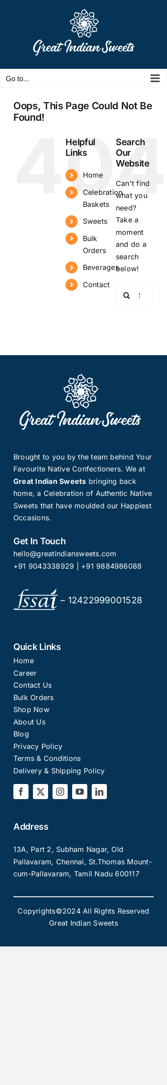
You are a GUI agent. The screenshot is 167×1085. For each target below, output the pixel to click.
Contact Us (32, 685)
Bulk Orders (33, 697)
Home (93, 174)
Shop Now (31, 709)
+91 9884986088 (111, 566)
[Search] (127, 295)
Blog (21, 733)
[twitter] (40, 791)
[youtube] (79, 791)
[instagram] (60, 791)
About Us (29, 721)
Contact (96, 284)
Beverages (101, 267)
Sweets (95, 221)
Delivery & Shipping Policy (59, 770)
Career (25, 673)
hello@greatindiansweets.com (64, 553)
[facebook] (21, 791)
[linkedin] (99, 791)
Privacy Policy (37, 746)
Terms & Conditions (47, 758)
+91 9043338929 (45, 566)
